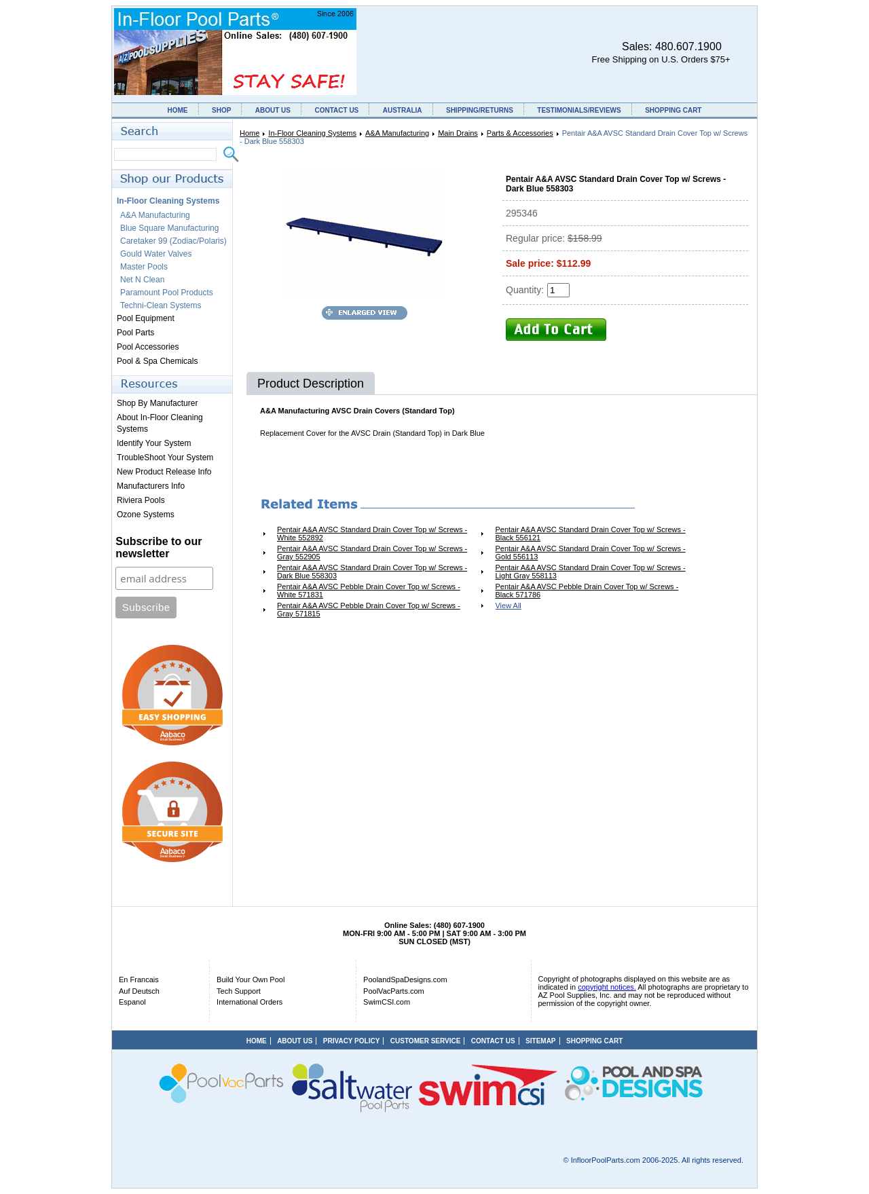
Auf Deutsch (139, 991)
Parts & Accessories (520, 133)
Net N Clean (142, 279)
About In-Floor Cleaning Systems (160, 423)
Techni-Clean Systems (160, 305)
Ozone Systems (145, 514)
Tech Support (239, 991)
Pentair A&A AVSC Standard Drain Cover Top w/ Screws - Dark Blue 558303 (372, 571)
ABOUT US (273, 110)
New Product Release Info (164, 472)
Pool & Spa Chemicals (157, 361)
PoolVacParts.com (393, 991)
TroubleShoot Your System (165, 457)
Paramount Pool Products (166, 292)
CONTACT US (336, 110)
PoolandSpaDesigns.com (405, 979)
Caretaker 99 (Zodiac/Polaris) (173, 241)
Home (249, 133)
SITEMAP (540, 1041)
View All (508, 605)
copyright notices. (607, 987)
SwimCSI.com (386, 1002)
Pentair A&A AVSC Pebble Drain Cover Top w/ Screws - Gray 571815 (368, 609)
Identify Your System (154, 443)
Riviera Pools (141, 500)
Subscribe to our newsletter (158, 547)
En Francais (139, 979)
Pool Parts (135, 332)
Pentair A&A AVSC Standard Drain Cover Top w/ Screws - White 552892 (372, 533)
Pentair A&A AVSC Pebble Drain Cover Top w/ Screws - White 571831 (368, 590)
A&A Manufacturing (397, 133)
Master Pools (144, 267)
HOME (178, 110)
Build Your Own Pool (250, 979)
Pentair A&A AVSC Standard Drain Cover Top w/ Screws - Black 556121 (590, 533)
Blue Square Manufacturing (169, 228)
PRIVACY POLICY (351, 1041)
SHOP (221, 110)
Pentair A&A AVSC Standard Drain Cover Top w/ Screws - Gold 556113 (590, 552)
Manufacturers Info (151, 486)
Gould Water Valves (155, 254)
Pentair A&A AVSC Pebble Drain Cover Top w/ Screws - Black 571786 (586, 590)
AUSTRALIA (402, 110)
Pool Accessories (148, 347)
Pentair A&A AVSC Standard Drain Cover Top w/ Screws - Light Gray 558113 (590, 571)
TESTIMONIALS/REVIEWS (579, 110)
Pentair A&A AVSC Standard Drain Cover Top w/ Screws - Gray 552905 (372, 552)
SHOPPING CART (673, 110)
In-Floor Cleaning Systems (312, 133)
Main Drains (458, 133)
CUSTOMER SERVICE (425, 1041)
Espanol (132, 1002)
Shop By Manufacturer (157, 403)
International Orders (249, 1002)
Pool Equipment (145, 318)
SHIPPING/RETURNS (479, 110)
